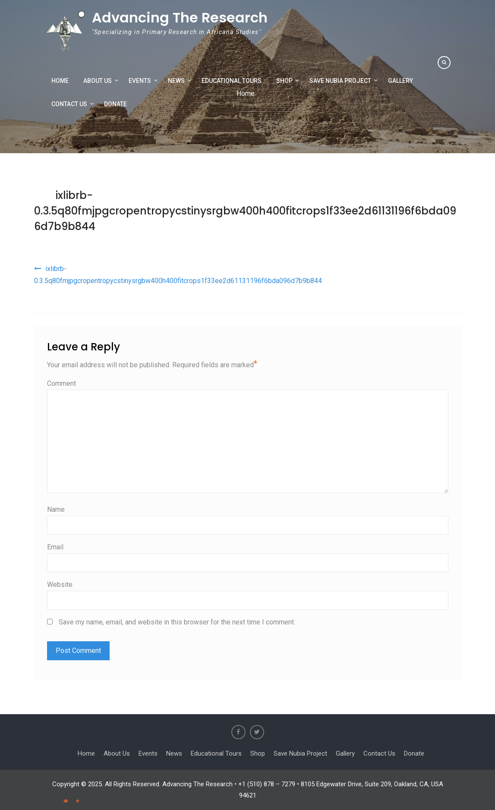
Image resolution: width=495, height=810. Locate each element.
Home (60, 80)
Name (56, 509)
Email (55, 547)
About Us (97, 80)
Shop (284, 80)
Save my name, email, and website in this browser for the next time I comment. (177, 622)
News (176, 80)
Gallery (400, 80)
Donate (115, 104)
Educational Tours (232, 80)
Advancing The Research (180, 17)
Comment (61, 383)
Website (60, 584)
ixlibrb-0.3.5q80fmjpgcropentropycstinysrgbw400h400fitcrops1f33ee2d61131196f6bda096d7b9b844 (245, 210)
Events (140, 80)
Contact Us (69, 104)
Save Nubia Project (340, 80)
